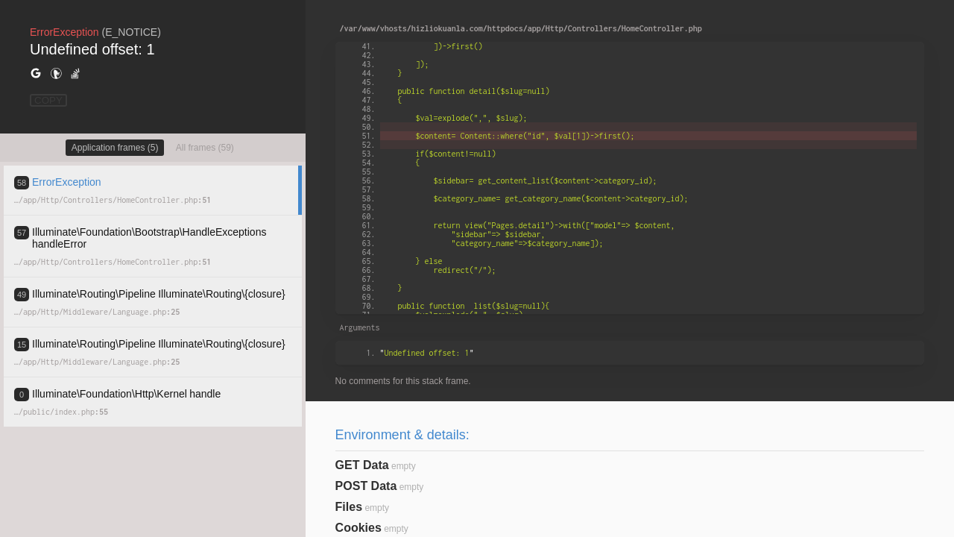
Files (348, 506)
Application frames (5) (115, 147)
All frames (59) (205, 147)
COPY (48, 100)
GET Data (362, 465)
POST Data (366, 486)
